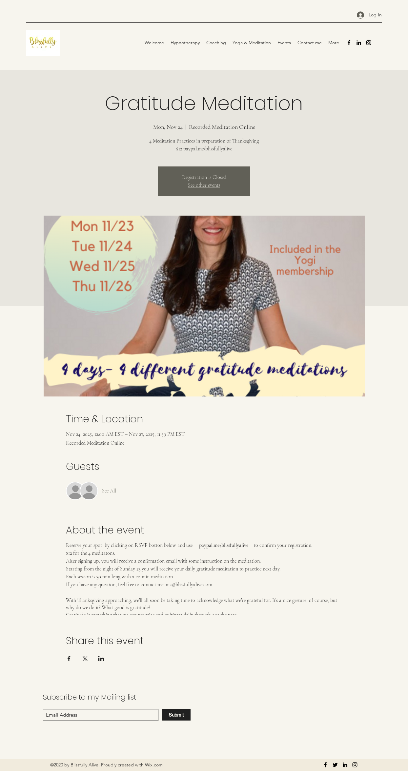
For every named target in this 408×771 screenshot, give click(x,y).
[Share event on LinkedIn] (101, 658)
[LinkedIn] (359, 42)
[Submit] (176, 715)
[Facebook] (349, 42)
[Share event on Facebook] (69, 658)
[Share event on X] (85, 658)
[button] (251, 43)
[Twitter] (335, 764)
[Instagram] (368, 42)
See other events (204, 185)
